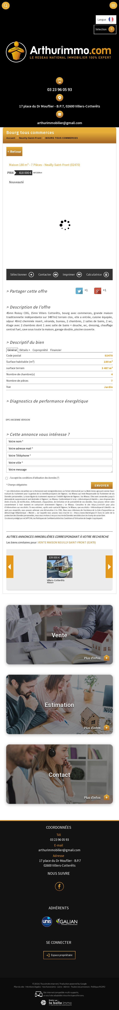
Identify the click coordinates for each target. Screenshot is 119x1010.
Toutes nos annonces (80, 986)
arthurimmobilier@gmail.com (59, 123)
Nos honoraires (49, 986)
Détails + (24, 350)
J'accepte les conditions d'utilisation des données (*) (34, 477)
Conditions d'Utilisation (73, 518)
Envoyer (102, 485)
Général (12, 350)
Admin (66, 986)
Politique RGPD (98, 986)
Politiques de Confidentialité (47, 518)
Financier (55, 350)
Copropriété (40, 350)
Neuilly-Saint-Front (30, 138)
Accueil (10, 138)
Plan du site (19, 986)
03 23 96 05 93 (59, 89)
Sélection (101, 29)
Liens (59, 986)
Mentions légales (33, 986)
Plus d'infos (96, 657)
